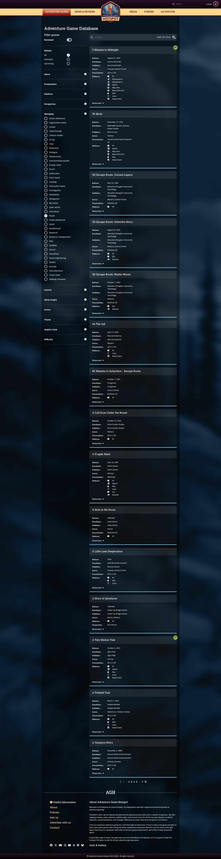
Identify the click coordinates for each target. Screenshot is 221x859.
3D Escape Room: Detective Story (112, 222)
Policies (54, 812)
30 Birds (97, 114)
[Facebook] (51, 845)
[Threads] (74, 845)
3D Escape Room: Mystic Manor (111, 274)
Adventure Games (56, 11)
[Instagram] (65, 845)
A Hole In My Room (104, 509)
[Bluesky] (82, 845)
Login (209, 4)
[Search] (187, 4)
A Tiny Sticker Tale (103, 640)
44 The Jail (98, 324)
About (53, 807)
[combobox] (187, 4)
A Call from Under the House (109, 412)
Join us (54, 817)
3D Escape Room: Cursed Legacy (112, 174)
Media (133, 11)
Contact (54, 827)
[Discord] (60, 845)
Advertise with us (60, 822)
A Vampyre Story (102, 742)
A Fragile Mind (101, 454)
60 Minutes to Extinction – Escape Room (116, 371)
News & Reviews (85, 11)
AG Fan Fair (168, 11)
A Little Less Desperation (107, 551)
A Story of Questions (104, 598)
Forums (149, 11)
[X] (55, 845)
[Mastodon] (78, 845)
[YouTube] (69, 845)
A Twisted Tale (101, 692)
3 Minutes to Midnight (105, 49)
